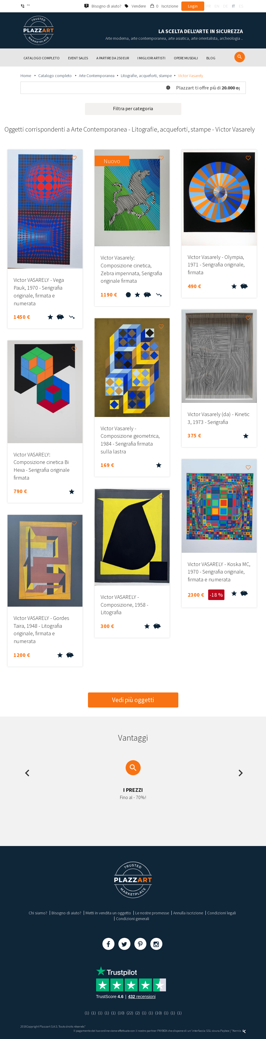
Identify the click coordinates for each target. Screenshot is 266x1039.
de (225, 6)
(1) (87, 1013)
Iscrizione (169, 6)
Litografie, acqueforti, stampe (146, 75)
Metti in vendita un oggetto (108, 913)
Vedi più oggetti (133, 700)
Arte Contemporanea (96, 75)
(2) (137, 1013)
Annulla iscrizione (188, 913)
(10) (121, 1013)
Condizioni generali (132, 918)
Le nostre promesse (152, 913)
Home (26, 75)
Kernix (239, 1031)
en (216, 6)
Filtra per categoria (133, 108)
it (233, 6)
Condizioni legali (221, 913)
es (241, 6)
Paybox (224, 1031)
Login (193, 6)
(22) (130, 1013)
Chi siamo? (38, 913)
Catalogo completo (55, 75)
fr (208, 6)
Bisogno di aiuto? (66, 913)
